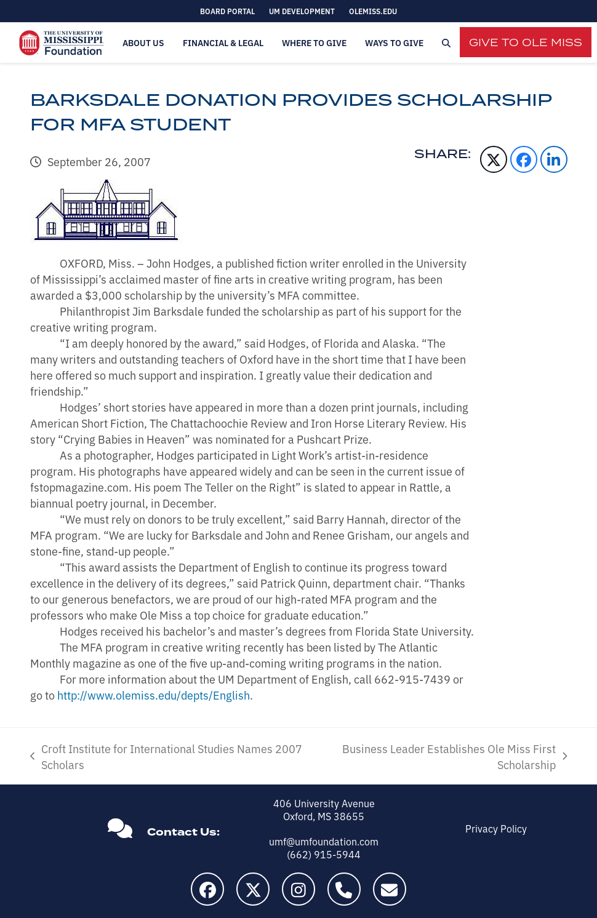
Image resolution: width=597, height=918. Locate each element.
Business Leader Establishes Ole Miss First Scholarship (443, 756)
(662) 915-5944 (324, 854)
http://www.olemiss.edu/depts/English (153, 695)
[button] (446, 43)
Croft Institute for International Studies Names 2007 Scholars (166, 756)
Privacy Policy (496, 828)
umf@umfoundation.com (324, 841)
